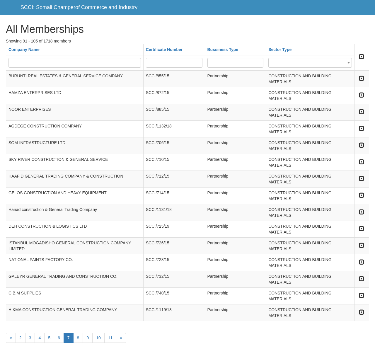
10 (98, 337)
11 (110, 337)
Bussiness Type (222, 49)
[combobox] (310, 63)
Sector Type (280, 49)
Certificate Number (164, 49)
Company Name (24, 49)
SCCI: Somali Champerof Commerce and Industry (79, 7)
